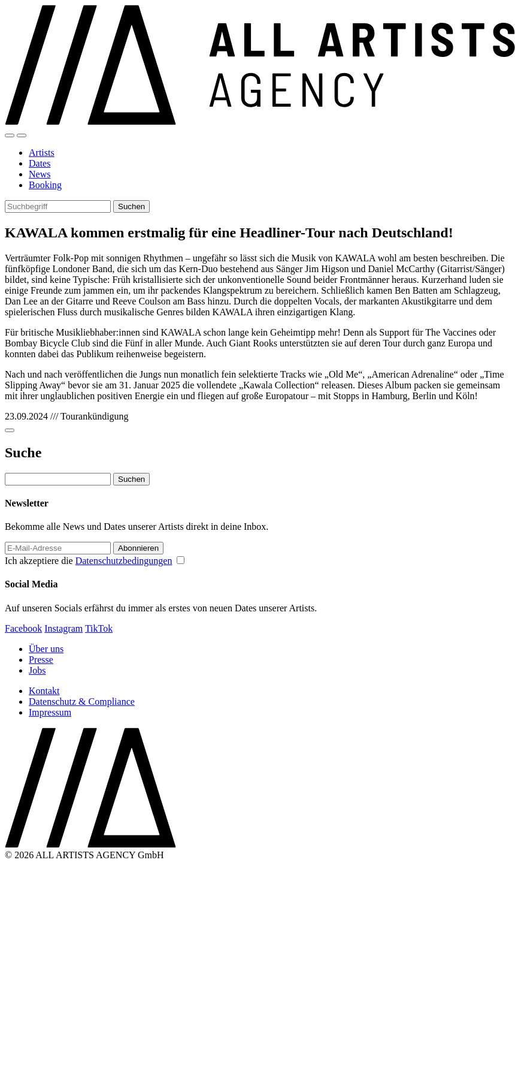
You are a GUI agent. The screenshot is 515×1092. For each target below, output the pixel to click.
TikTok (99, 628)
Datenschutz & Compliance (82, 701)
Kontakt (44, 691)
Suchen (131, 206)
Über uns (46, 649)
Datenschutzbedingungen (123, 561)
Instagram (63, 628)
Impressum (50, 712)
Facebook (23, 628)
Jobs (37, 670)
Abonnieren (138, 548)
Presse (41, 659)
